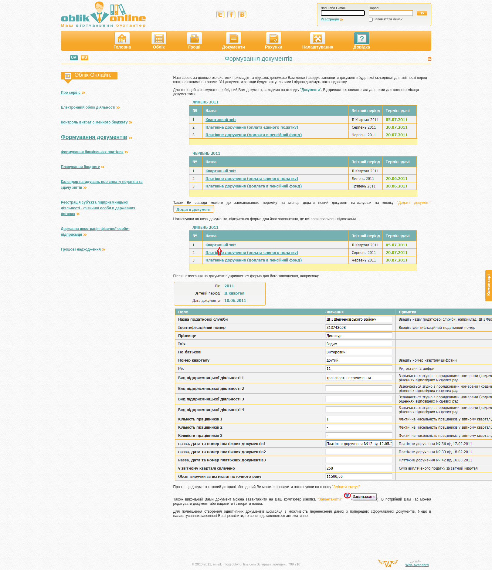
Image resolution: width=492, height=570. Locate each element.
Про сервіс (71, 92)
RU (84, 58)
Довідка (361, 40)
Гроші (194, 40)
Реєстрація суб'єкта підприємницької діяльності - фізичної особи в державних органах (98, 208)
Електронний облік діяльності (88, 107)
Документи (233, 40)
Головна (122, 40)
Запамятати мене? (388, 19)
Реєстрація (330, 19)
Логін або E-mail (333, 8)
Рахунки (273, 40)
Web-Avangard (417, 565)
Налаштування (318, 40)
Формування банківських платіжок (92, 152)
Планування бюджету (80, 167)
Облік (159, 40)
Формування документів (94, 137)
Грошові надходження (81, 249)
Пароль (374, 8)
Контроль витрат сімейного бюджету (94, 122)
